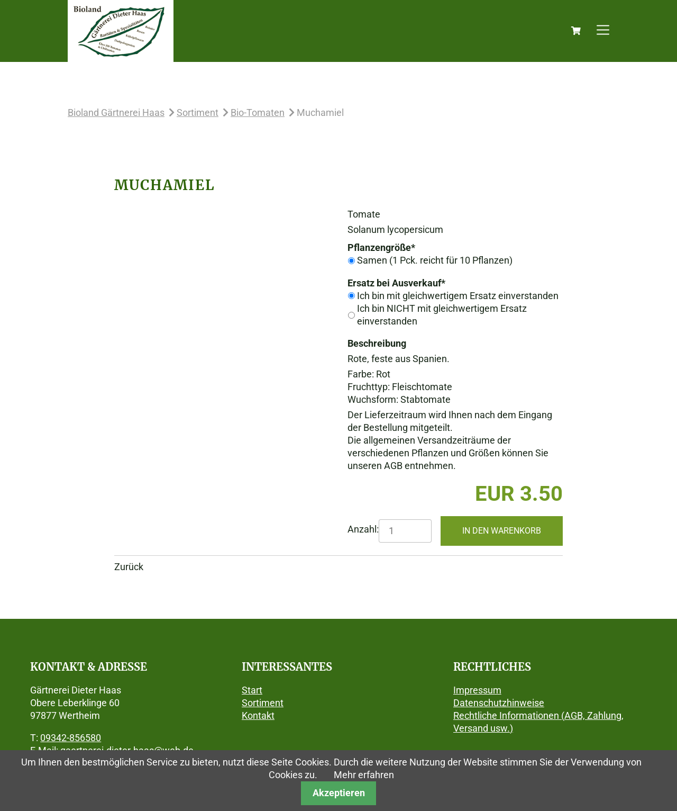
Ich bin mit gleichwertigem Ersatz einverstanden (458, 295)
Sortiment (197, 112)
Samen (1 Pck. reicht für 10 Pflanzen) (435, 260)
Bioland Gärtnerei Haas (116, 112)
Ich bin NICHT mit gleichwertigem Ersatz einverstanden (442, 315)
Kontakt (258, 715)
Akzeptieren (339, 792)
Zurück (128, 566)
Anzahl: (363, 529)
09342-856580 (70, 737)
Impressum (477, 690)
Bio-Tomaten (258, 112)
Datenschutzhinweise (498, 702)
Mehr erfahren (364, 774)
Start (252, 690)
